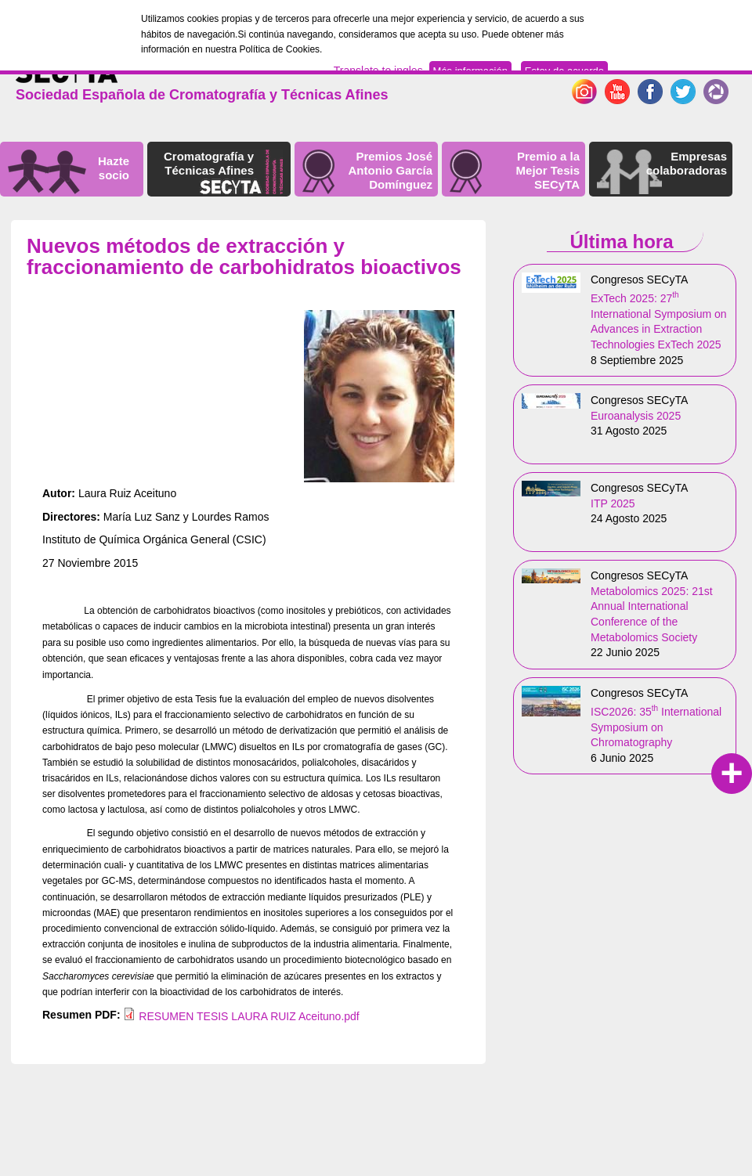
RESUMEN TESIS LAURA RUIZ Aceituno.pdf (249, 1016)
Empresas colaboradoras (686, 163)
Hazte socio (113, 168)
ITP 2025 (613, 503)
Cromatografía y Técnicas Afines (209, 163)
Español (707, 66)
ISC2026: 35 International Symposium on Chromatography (656, 727)
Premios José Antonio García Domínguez (390, 170)
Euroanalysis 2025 (636, 415)
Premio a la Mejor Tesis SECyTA (548, 170)
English (660, 66)
